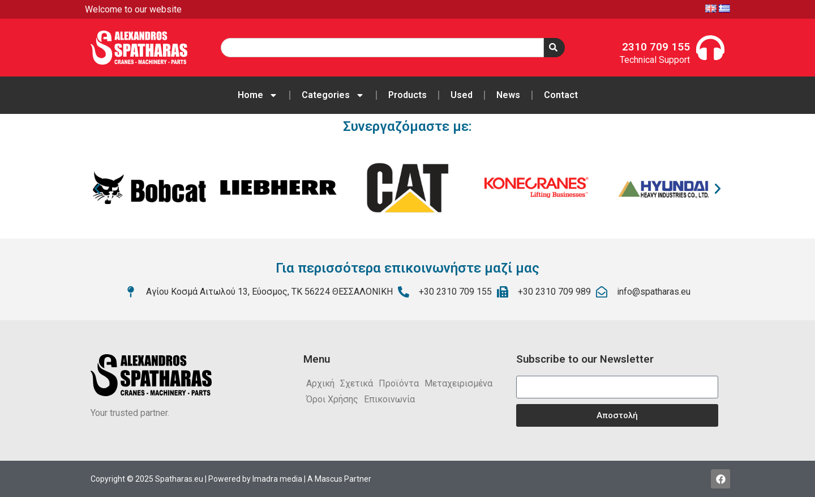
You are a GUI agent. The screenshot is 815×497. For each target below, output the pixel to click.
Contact (561, 95)
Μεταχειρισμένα (458, 383)
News (508, 95)
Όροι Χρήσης (332, 399)
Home (258, 95)
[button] (97, 189)
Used (462, 95)
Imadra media (277, 478)
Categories (333, 95)
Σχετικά (356, 383)
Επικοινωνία (389, 399)
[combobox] (382, 47)
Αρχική (320, 383)
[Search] (554, 47)
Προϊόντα (399, 383)
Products (407, 95)
